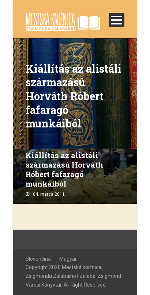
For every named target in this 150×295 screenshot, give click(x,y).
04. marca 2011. (49, 194)
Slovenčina (38, 259)
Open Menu (116, 20)
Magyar (68, 259)
